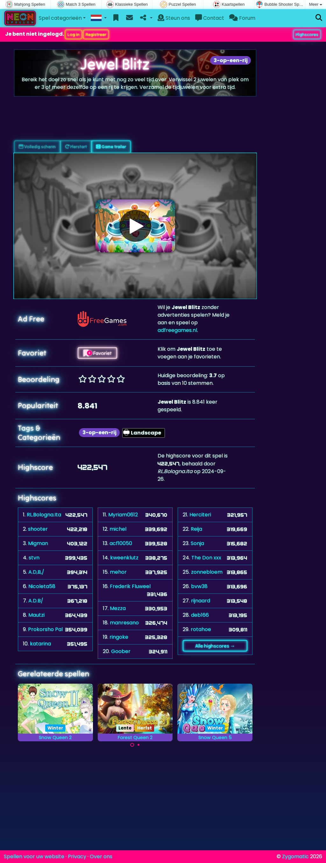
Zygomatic (295, 856)
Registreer (96, 34)
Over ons (101, 856)
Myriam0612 (123, 514)
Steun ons (174, 18)
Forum (242, 18)
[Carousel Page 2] (138, 745)
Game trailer (111, 146)
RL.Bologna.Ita (44, 514)
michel (118, 529)
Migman (38, 543)
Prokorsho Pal (45, 629)
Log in (73, 34)
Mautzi (36, 615)
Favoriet (97, 353)
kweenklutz (124, 557)
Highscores (307, 34)
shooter (38, 529)
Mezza (118, 608)
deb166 (200, 615)
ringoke (119, 637)
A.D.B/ (35, 600)
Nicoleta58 (41, 586)
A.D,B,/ (36, 572)
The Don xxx (206, 557)
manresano (124, 622)
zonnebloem (207, 572)
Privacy (77, 856)
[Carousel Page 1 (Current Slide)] (132, 745)
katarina (40, 643)
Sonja (197, 543)
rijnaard (200, 600)
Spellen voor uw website (34, 856)
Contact (209, 18)
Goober (121, 651)
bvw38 (199, 586)
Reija (196, 529)
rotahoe (201, 629)
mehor (118, 572)
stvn (34, 557)
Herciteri (200, 514)
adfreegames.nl (177, 330)
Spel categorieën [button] (60, 18)
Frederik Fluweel (130, 586)
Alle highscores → (215, 646)
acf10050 (121, 543)
